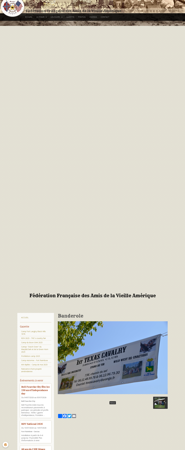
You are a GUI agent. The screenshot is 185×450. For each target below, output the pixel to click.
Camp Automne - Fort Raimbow (34, 360)
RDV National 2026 (32, 424)
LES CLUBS (56, 17)
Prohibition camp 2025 (30, 356)
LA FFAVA (40, 17)
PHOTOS (82, 17)
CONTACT (105, 17)
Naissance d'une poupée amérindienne (31, 370)
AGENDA (93, 17)
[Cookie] (5, 445)
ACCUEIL (28, 17)
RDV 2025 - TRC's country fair (33, 338)
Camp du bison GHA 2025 (32, 342)
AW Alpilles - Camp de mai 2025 (34, 364)
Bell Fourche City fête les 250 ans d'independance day (35, 390)
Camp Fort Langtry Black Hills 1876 (33, 332)
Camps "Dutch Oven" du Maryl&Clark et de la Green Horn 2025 (34, 349)
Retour (112, 403)
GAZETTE (70, 17)
